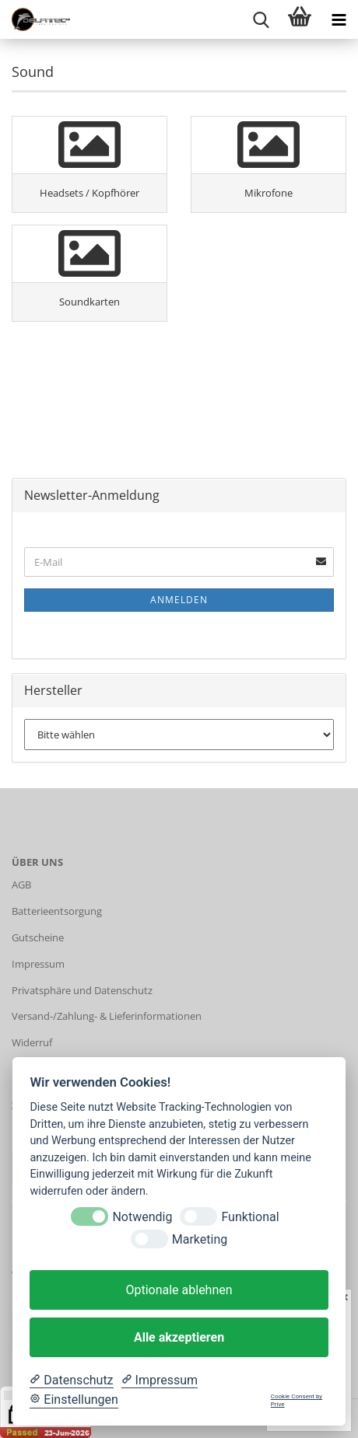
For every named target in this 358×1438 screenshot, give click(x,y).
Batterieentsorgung (57, 911)
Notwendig (142, 1216)
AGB (21, 885)
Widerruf (32, 1042)
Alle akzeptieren (179, 1337)
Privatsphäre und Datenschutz (82, 990)
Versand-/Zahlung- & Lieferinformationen (107, 1016)
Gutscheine (38, 937)
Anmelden (179, 599)
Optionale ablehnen (178, 1290)
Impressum (38, 964)
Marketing (199, 1239)
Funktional (250, 1216)
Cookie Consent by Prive (296, 1400)
